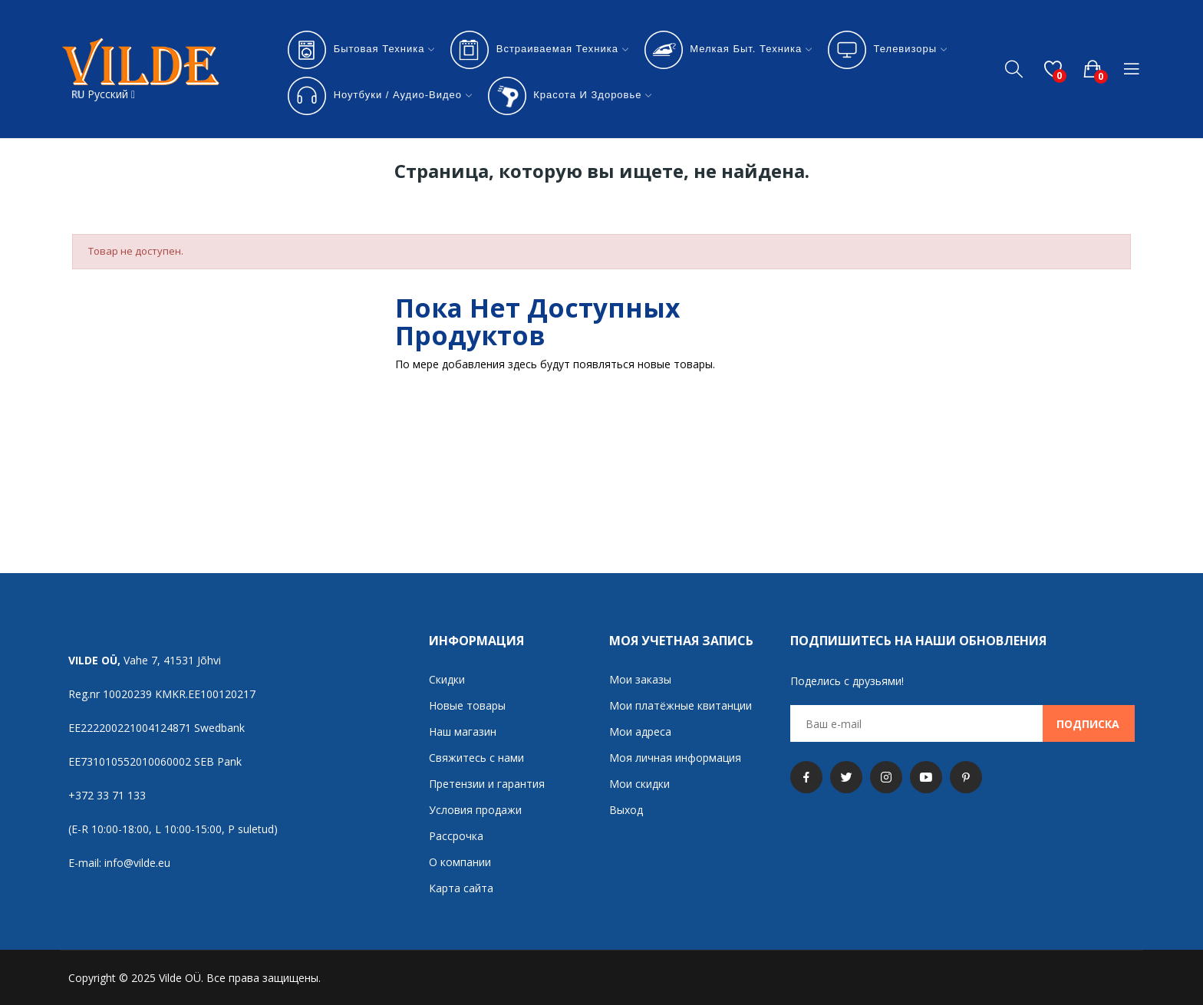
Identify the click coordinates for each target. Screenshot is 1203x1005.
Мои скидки (639, 783)
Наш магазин (462, 731)
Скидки (447, 679)
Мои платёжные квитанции (680, 705)
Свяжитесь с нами (476, 757)
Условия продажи (475, 809)
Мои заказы (640, 679)
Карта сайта (461, 888)
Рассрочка (456, 836)
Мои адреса (640, 731)
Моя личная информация (675, 757)
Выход (626, 809)
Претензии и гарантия (487, 783)
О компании (460, 862)
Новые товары (467, 705)
